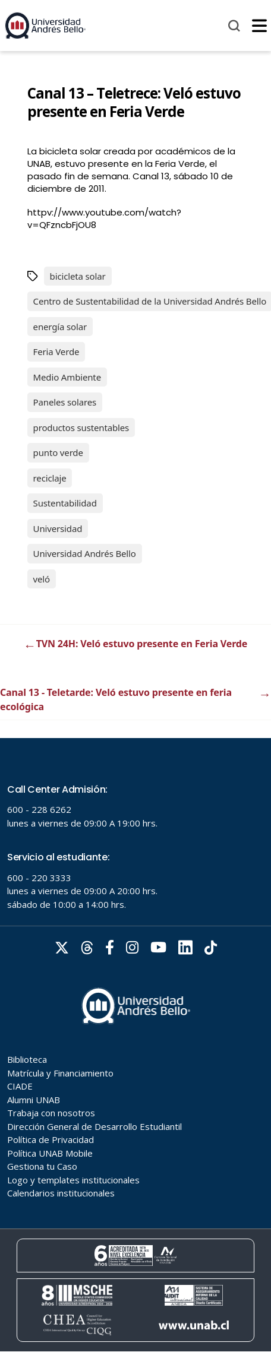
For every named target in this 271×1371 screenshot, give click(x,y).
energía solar (60, 327)
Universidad (58, 528)
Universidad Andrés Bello (84, 553)
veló (41, 579)
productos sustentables (81, 427)
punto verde (58, 452)
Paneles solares (64, 402)
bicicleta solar (78, 276)
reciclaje (50, 478)
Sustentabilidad (65, 503)
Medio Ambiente (67, 377)
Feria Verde (56, 351)
